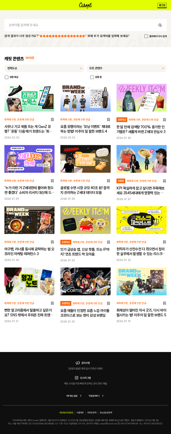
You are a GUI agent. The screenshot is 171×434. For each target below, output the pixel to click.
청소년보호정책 (106, 412)
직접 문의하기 (97, 396)
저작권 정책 (91, 412)
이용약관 (80, 412)
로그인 (162, 5)
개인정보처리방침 (66, 412)
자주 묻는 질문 (74, 396)
